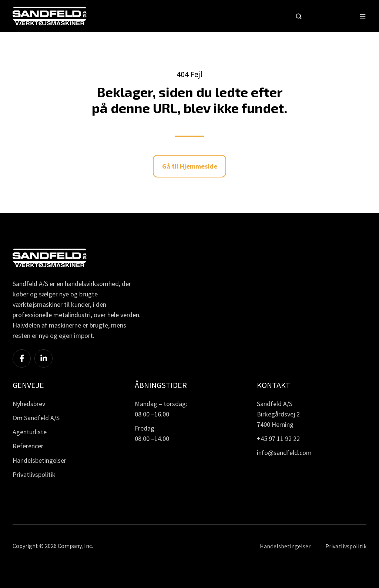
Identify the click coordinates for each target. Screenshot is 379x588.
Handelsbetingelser (39, 460)
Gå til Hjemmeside (189, 166)
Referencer (28, 446)
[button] (298, 16)
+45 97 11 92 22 (278, 438)
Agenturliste (30, 432)
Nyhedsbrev (29, 403)
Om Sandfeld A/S (36, 417)
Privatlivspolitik (34, 474)
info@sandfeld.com (284, 452)
